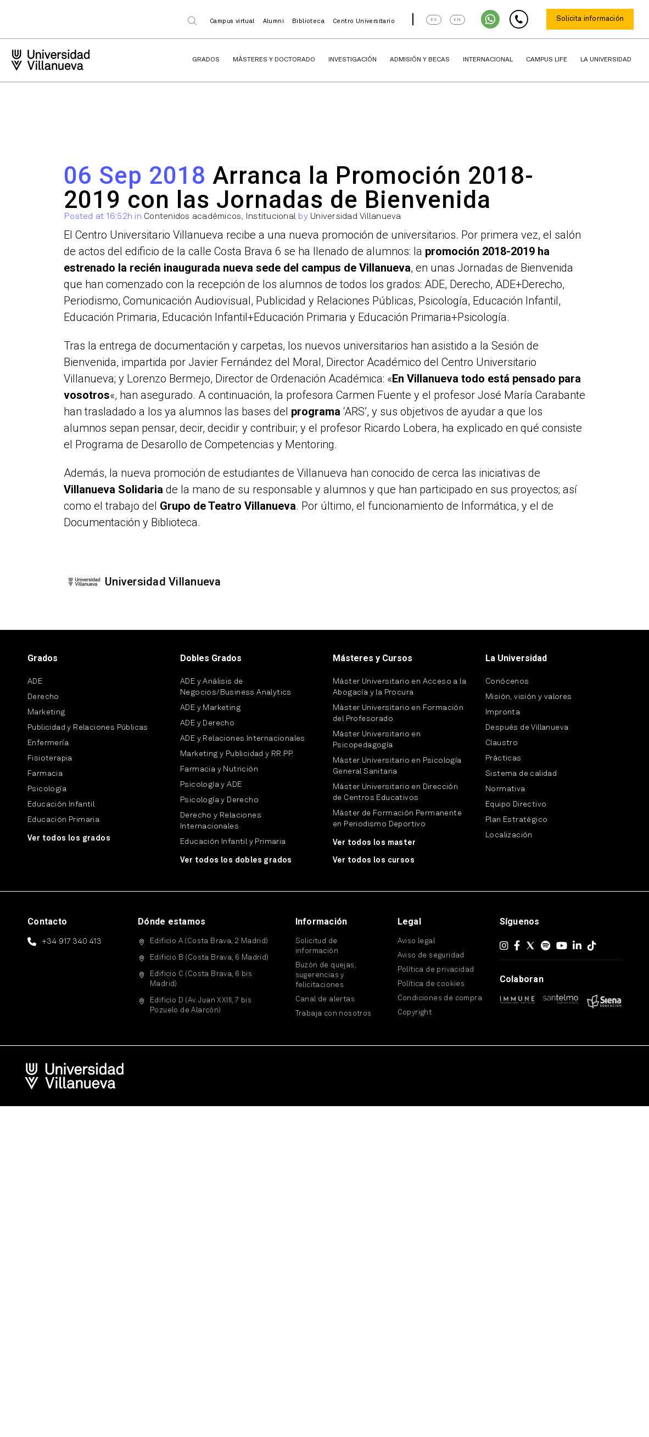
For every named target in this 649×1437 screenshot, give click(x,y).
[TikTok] (592, 945)
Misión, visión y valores (528, 697)
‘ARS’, (331, 411)
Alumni (273, 22)
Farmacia (45, 773)
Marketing (46, 712)
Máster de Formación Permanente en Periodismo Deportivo (397, 818)
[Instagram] (504, 945)
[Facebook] (517, 945)
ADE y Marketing (210, 708)
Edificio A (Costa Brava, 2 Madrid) (209, 941)
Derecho (43, 697)
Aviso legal (416, 941)
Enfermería (48, 743)
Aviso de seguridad (431, 955)
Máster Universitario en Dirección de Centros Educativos (395, 792)
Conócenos (507, 681)
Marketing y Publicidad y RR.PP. (236, 754)
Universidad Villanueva (355, 216)
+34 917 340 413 (72, 941)
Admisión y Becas (420, 60)
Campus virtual (232, 22)
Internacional (488, 60)
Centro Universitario (364, 22)
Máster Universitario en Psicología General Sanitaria (397, 766)
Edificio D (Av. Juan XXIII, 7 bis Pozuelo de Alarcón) (200, 1005)
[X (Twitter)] (530, 945)
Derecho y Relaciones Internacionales (220, 821)
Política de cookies (431, 984)
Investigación (352, 60)
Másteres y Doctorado (274, 60)
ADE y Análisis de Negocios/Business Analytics (236, 687)
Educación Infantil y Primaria (233, 842)
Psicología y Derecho (219, 800)
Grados (206, 60)
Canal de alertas (325, 999)
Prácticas (503, 758)
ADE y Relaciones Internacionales (242, 738)
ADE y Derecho (207, 723)
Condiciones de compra (440, 998)
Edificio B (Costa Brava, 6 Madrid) (209, 957)
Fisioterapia (49, 758)
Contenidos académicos (192, 216)
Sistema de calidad (521, 773)
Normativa (505, 789)
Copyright (415, 1012)
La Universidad (605, 60)
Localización (509, 835)
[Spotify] (545, 945)
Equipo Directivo (515, 804)
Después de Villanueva (526, 727)
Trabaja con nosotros (333, 1013)
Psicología (46, 789)
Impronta (502, 712)
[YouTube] (561, 945)
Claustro (501, 743)
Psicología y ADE (211, 784)
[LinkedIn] (577, 945)
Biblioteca (308, 22)
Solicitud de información (316, 946)
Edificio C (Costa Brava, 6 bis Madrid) (201, 979)
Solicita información (590, 18)
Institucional (270, 216)
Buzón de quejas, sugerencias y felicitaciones (325, 975)
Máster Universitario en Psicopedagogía (377, 739)
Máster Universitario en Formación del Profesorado (398, 713)
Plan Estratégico (516, 820)
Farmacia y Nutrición (219, 769)
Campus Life (546, 60)
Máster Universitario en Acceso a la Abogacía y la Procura (399, 687)
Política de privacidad (436, 969)
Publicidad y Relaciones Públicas (87, 727)
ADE (34, 681)
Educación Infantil (60, 804)
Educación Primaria (63, 820)
